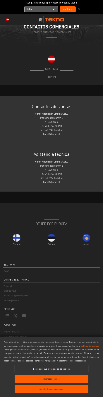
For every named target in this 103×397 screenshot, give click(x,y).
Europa (51, 77)
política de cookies (90, 346)
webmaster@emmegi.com (16, 295)
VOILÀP (7, 271)
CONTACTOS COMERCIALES (56, 32)
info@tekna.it (10, 291)
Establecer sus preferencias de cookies (51, 369)
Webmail (8, 286)
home (35, 32)
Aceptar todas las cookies (51, 389)
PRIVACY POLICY (11, 331)
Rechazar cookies (51, 379)
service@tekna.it (11, 300)
